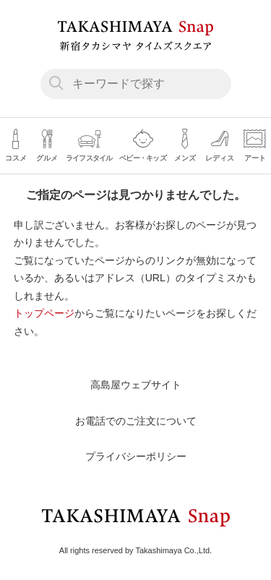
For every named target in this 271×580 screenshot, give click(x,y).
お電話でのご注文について (136, 421)
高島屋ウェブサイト (135, 385)
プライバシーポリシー (135, 456)
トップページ (44, 313)
